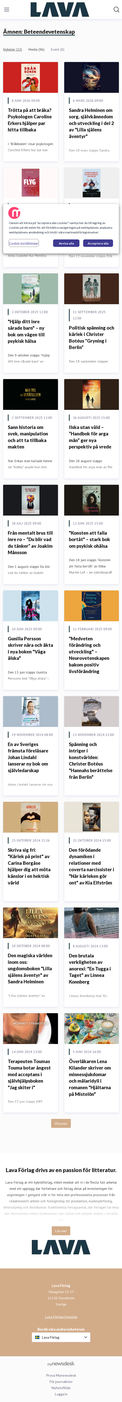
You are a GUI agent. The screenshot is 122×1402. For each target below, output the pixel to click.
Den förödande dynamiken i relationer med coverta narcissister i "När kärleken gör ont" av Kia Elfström (91, 866)
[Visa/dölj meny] (6, 9)
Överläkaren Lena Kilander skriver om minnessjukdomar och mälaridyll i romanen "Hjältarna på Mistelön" (90, 1077)
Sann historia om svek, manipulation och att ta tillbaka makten (28, 437)
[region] (61, 228)
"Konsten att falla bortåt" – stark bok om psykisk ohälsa (89, 539)
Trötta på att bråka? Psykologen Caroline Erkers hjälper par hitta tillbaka (30, 120)
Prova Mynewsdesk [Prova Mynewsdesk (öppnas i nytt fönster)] (61, 1375)
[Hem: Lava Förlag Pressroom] (60, 9)
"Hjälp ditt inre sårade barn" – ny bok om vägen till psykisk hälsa (26, 331)
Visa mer (61, 1123)
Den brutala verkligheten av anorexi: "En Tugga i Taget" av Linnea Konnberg (90, 969)
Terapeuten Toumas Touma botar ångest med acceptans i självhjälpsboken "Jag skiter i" (29, 1074)
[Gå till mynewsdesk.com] (61, 1363)
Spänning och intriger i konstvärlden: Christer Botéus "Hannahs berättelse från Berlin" (90, 760)
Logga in (61, 1394)
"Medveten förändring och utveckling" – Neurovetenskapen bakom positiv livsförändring (89, 655)
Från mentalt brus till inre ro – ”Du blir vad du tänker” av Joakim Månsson (30, 542)
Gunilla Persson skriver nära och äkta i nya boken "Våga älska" (30, 648)
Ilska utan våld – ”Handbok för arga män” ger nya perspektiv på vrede (90, 437)
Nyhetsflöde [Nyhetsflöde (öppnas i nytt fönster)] (61, 1388)
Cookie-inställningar (23, 243)
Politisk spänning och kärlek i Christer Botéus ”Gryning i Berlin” (91, 337)
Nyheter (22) (12, 49)
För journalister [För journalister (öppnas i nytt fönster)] (61, 1381)
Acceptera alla (98, 243)
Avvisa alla (66, 243)
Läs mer (61, 1231)
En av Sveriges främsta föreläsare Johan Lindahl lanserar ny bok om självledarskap (28, 757)
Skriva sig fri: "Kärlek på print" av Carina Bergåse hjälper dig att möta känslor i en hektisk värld (29, 866)
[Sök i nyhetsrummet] (116, 9)
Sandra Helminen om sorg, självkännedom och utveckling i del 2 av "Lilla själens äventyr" (91, 123)
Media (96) (36, 49)
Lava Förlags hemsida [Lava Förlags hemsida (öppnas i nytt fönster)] (61, 1317)
